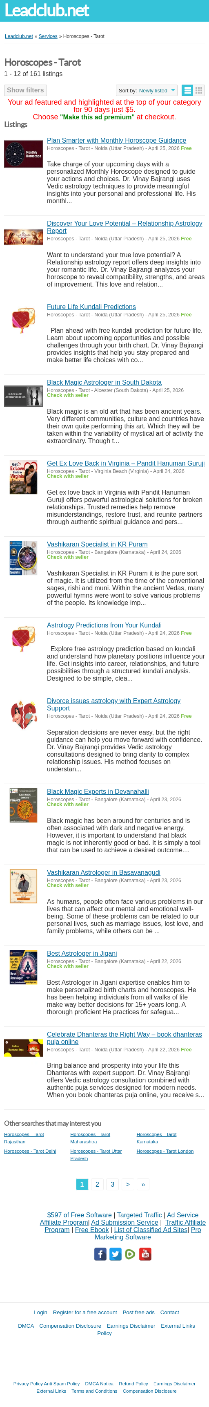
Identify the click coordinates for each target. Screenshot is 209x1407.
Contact (169, 1312)
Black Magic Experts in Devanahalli (98, 791)
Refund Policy (133, 1383)
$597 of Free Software (79, 1215)
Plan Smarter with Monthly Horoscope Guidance (117, 140)
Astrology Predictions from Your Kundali (104, 625)
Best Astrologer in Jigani (82, 953)
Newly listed (153, 90)
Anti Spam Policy (62, 1383)
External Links (51, 1391)
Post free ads (138, 1312)
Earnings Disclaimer (131, 1326)
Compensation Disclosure (70, 1326)
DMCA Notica (99, 1383)
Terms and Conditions (94, 1391)
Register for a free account (85, 1312)
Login (40, 1312)
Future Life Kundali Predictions (91, 306)
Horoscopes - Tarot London (165, 1151)
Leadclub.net (46, 10)
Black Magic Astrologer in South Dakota (104, 382)
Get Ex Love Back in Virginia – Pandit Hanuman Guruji (126, 463)
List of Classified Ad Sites (151, 1229)
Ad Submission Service (124, 1222)
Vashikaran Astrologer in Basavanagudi (103, 872)
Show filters (25, 90)
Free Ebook (92, 1229)
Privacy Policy (28, 1383)
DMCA (26, 1326)
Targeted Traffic (139, 1215)
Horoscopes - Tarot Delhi (30, 1151)
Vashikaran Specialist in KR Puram (97, 544)
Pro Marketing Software (148, 1233)
